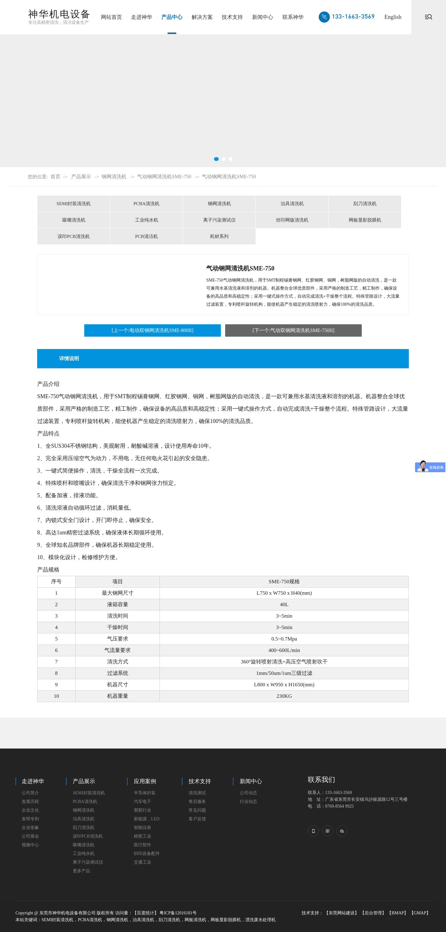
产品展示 (81, 176)
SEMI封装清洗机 (74, 203)
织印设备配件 (147, 853)
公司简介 (30, 793)
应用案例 (145, 781)
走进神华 (141, 17)
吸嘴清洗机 (73, 220)
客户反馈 (197, 819)
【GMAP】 (420, 913)
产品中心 (171, 17)
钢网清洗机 (114, 176)
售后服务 (197, 801)
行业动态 (248, 801)
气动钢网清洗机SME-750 (164, 176)
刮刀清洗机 (365, 203)
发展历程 (30, 801)
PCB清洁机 (146, 236)
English (392, 17)
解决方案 (202, 17)
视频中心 (30, 845)
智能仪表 (142, 827)
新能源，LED (147, 819)
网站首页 (111, 17)
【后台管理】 (373, 913)
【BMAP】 (397, 913)
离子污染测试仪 (219, 220)
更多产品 (81, 871)
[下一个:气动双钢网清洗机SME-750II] (293, 330)
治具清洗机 (292, 203)
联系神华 (293, 17)
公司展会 (30, 836)
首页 (55, 176)
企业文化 (30, 810)
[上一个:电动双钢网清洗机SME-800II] (152, 330)
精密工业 (142, 836)
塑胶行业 (142, 810)
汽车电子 (142, 801)
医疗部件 (142, 845)
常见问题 (197, 810)
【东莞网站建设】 (341, 913)
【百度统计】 (146, 913)
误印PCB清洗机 (74, 236)
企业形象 (30, 827)
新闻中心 (262, 17)
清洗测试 (197, 793)
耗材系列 (219, 236)
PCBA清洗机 (146, 203)
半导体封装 (144, 793)
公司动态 (248, 793)
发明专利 (30, 819)
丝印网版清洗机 (292, 220)
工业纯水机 (146, 220)
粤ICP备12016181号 (178, 913)
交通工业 (142, 862)
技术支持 (232, 17)
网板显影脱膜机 (365, 220)
